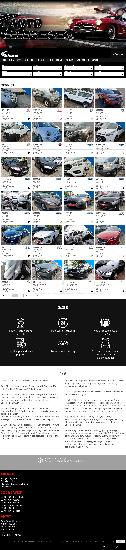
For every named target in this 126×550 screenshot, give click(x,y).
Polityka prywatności (10, 478)
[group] (63, 25)
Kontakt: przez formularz (12, 534)
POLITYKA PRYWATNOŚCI (75, 60)
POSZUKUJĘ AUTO (38, 60)
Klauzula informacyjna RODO (14, 484)
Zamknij (120, 541)
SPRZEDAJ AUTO (23, 60)
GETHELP (50, 60)
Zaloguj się (118, 53)
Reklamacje (6, 486)
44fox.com (120, 547)
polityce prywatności (108, 541)
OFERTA (11, 60)
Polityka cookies (8, 481)
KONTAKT (59, 60)
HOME (4, 60)
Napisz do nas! (100, 547)
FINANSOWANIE (93, 60)
